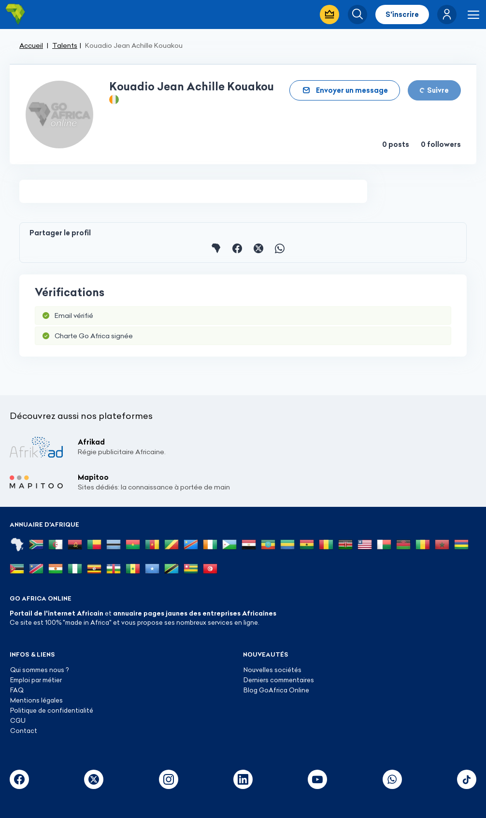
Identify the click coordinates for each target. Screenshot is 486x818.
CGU (18, 720)
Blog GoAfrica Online (276, 690)
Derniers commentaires (278, 680)
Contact (23, 730)
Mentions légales (36, 700)
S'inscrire (402, 14)
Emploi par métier (36, 680)
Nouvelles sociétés (272, 670)
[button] (447, 14)
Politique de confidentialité (51, 710)
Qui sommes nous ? (39, 670)
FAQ (17, 690)
